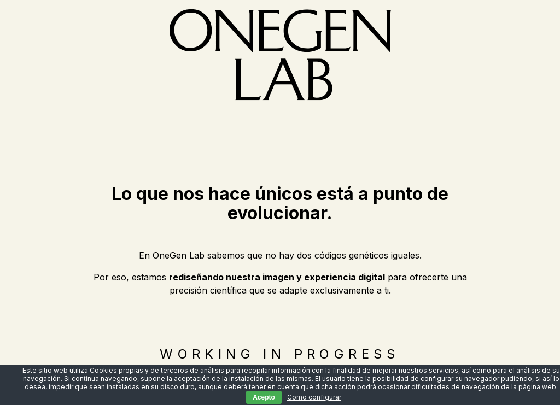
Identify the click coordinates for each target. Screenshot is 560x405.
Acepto (264, 397)
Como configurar (314, 397)
